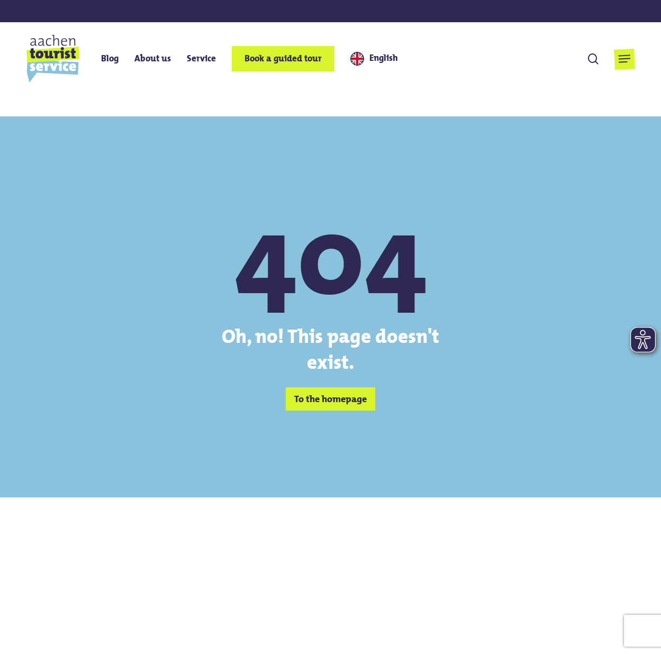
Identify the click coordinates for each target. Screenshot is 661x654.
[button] (624, 59)
